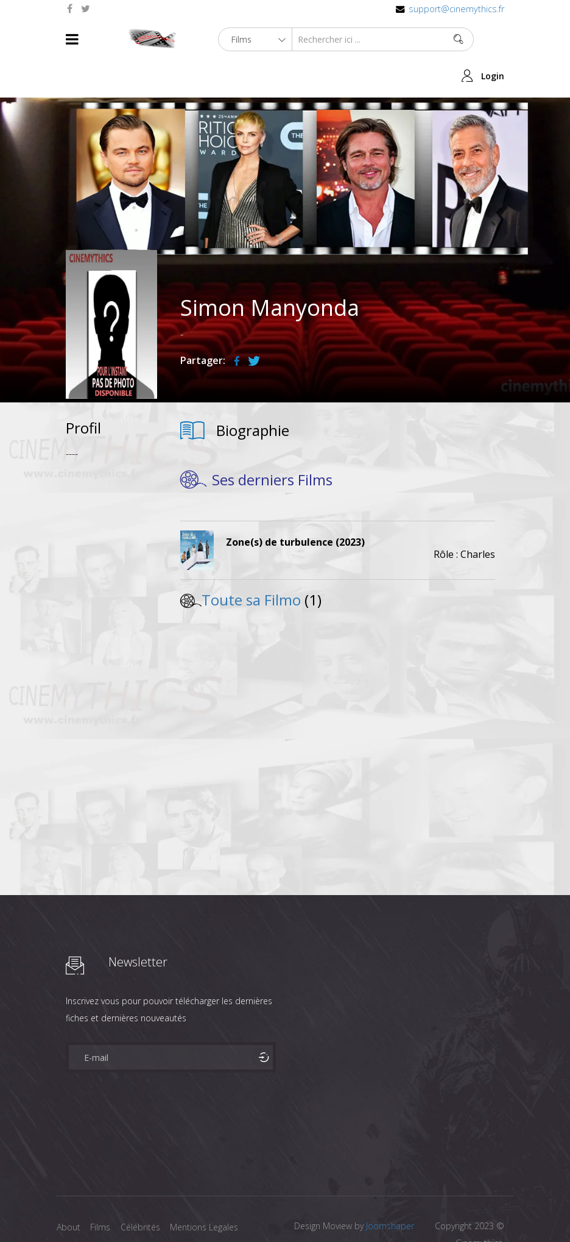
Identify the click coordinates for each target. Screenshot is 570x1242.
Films (103, 1191)
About (68, 1191)
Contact (72, 1210)
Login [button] (492, 39)
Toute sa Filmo (251, 564)
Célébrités (144, 1191)
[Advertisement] (111, 615)
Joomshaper (390, 1190)
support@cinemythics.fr (456, 9)
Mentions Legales (211, 1191)
